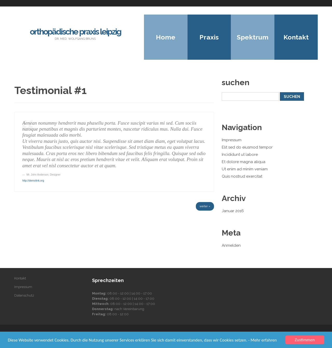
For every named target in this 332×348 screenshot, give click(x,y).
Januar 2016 (233, 211)
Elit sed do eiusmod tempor (247, 147)
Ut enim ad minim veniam (245, 169)
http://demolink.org (33, 180)
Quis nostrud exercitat (242, 176)
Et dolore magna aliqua (243, 161)
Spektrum (252, 37)
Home (165, 37)
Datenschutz (24, 295)
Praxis (209, 37)
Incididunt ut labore (240, 154)
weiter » (204, 206)
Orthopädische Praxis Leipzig (75, 31)
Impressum (231, 140)
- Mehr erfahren (262, 340)
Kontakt (296, 37)
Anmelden (231, 245)
